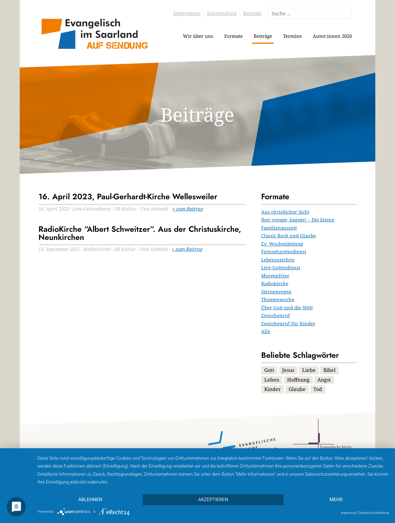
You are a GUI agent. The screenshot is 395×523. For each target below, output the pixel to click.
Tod (317, 389)
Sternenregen (276, 291)
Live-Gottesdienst (280, 267)
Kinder (272, 389)
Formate (233, 36)
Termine (292, 36)
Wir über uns (198, 36)
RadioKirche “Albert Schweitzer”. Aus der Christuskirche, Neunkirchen (139, 233)
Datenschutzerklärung (374, 513)
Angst (324, 379)
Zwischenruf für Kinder (288, 323)
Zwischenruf (275, 315)
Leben (271, 379)
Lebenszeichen (278, 259)
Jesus (288, 370)
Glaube (297, 389)
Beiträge (263, 36)
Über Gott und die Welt (287, 307)
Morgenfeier (275, 275)
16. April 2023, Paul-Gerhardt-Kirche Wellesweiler (127, 196)
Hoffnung (298, 379)
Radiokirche (274, 283)
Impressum (186, 13)
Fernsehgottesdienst (283, 251)
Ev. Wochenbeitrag (282, 244)
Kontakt (252, 13)
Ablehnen (90, 499)
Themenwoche (277, 299)
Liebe (309, 370)
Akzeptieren (213, 499)
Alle (265, 331)
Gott (269, 370)
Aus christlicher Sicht (285, 212)
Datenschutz (222, 13)
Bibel (329, 370)
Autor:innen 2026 (332, 36)
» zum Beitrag (187, 209)
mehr (336, 499)
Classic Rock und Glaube (288, 235)
